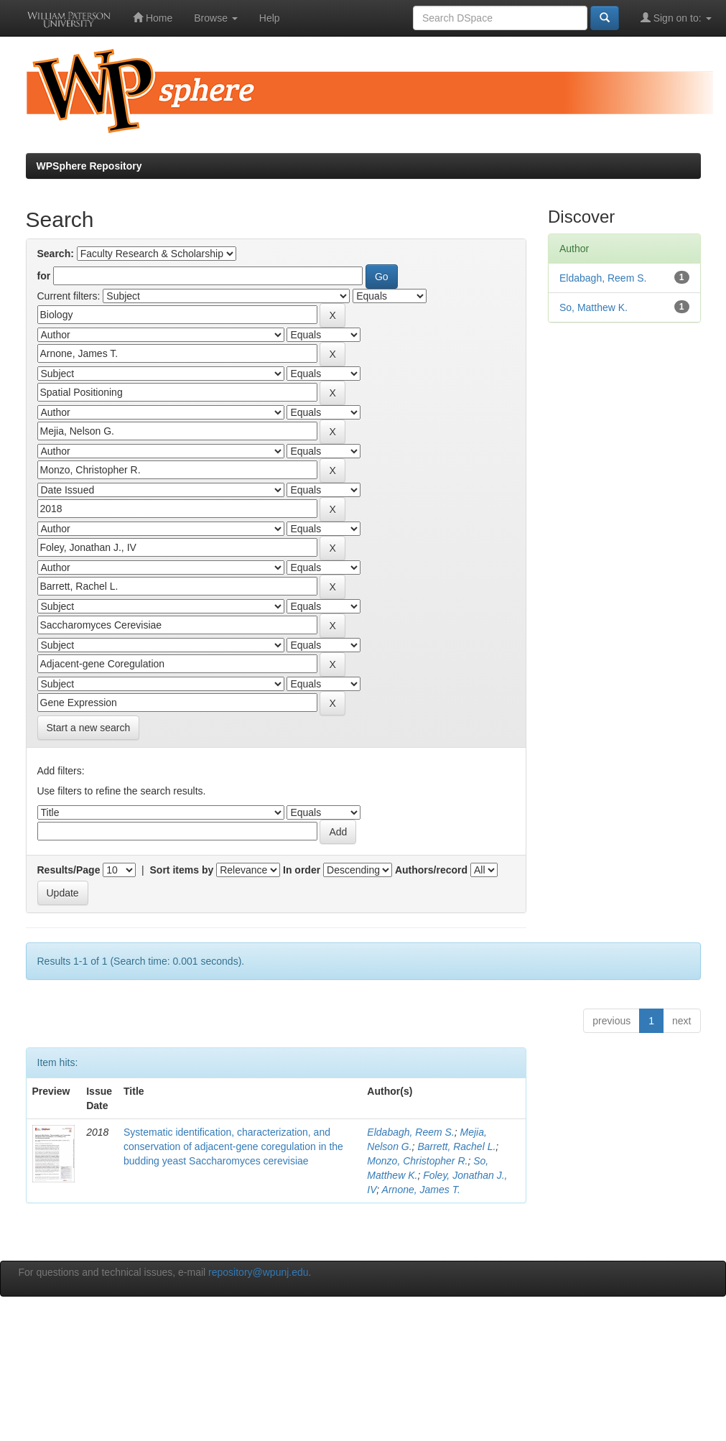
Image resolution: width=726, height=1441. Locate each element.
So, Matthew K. (593, 307)
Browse (216, 18)
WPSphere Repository (89, 166)
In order (301, 870)
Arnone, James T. (421, 1189)
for (44, 276)
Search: (55, 253)
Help (269, 18)
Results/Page (69, 870)
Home (152, 17)
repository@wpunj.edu (258, 1272)
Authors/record (431, 870)
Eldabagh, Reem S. (410, 1132)
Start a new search (89, 727)
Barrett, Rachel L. (456, 1146)
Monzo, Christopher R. (417, 1161)
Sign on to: (676, 17)
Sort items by (182, 870)
